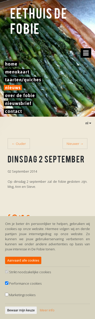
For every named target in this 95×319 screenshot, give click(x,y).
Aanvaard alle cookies (23, 260)
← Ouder (19, 143)
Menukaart (17, 71)
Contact (13, 111)
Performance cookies (23, 283)
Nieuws (13, 87)
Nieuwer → (75, 143)
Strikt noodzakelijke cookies (28, 272)
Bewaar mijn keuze (21, 310)
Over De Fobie (20, 95)
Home (11, 64)
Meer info (47, 310)
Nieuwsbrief (18, 103)
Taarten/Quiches (23, 79)
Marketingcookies (20, 295)
